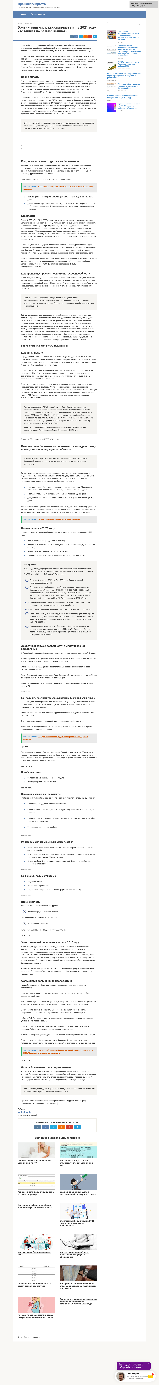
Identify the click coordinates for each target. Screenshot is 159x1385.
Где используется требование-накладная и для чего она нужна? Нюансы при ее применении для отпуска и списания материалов (129, 51)
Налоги (23, 14)
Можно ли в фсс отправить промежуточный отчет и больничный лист (129, 86)
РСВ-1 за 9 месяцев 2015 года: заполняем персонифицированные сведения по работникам (124, 76)
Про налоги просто (32, 4)
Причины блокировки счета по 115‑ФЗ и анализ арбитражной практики (129, 106)
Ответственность (124, 69)
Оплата (120, 42)
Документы (111, 80)
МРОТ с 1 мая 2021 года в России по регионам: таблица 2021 (128, 64)
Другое (120, 58)
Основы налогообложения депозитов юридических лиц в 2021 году (122, 97)
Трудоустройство (38, 14)
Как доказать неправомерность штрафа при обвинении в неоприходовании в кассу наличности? (128, 35)
